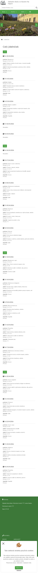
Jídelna (23, 11)
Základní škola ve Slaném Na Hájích (18, 3)
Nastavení (19, 570)
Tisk (5, 52)
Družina (13, 11)
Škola (4, 11)
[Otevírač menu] (35, 3)
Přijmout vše (19, 567)
